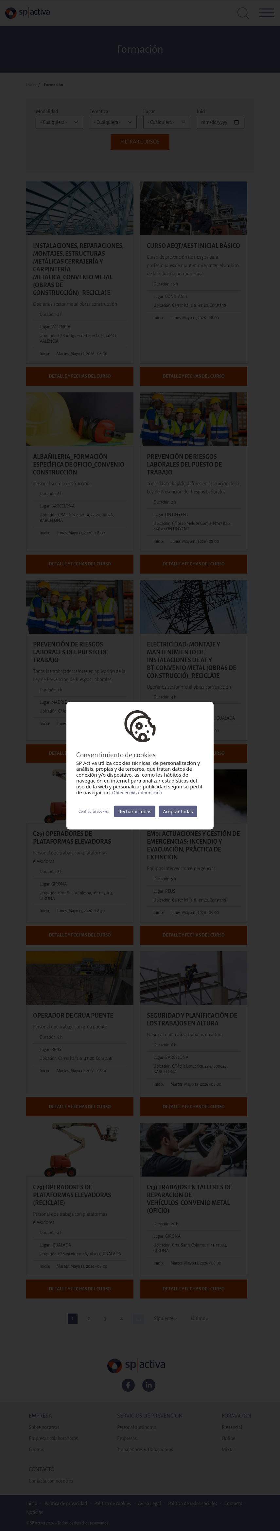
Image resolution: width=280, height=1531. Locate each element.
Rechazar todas (134, 811)
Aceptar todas (178, 811)
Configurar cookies (94, 811)
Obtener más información (137, 792)
